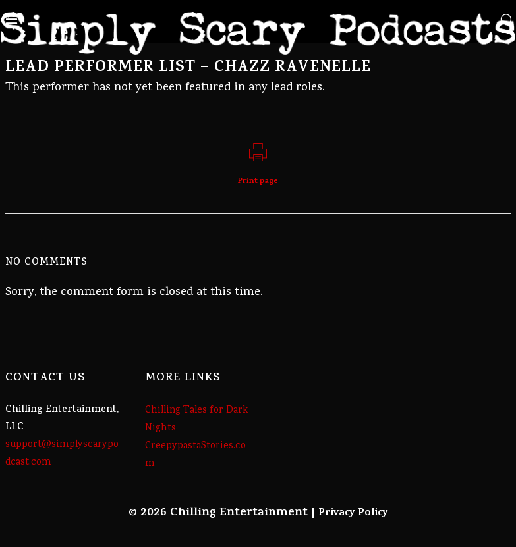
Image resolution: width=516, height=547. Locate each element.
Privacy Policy (353, 513)
